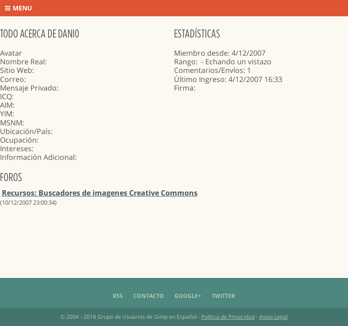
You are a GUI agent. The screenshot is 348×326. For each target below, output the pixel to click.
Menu (18, 8)
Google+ (187, 296)
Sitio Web (16, 70)
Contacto (148, 296)
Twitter (223, 296)
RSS (118, 296)
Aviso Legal (273, 317)
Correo (12, 79)
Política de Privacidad (228, 317)
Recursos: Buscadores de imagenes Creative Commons (100, 193)
